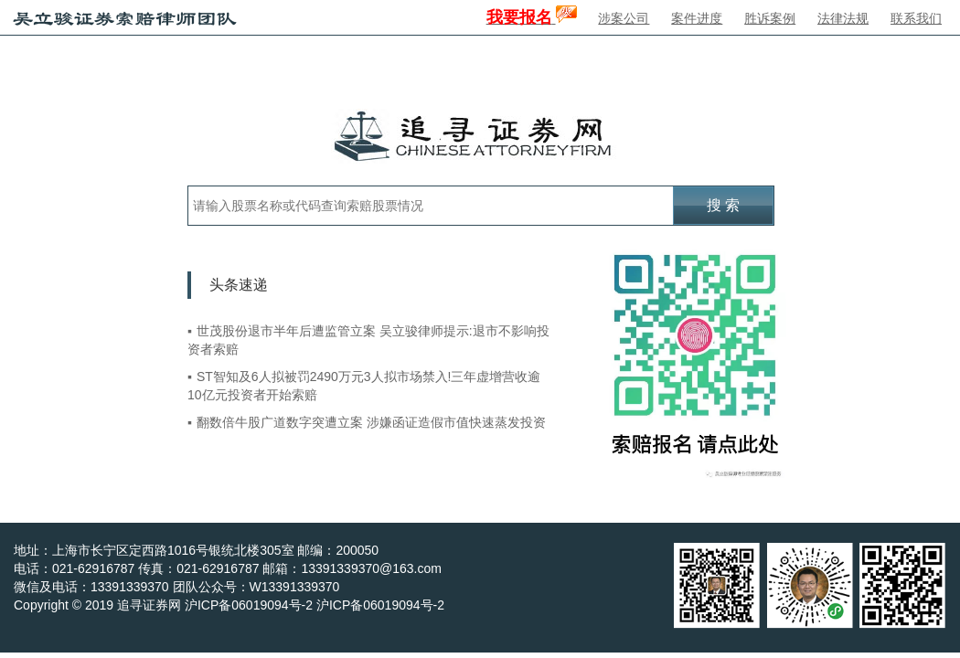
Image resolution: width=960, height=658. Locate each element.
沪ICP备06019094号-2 (380, 605)
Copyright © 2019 (65, 605)
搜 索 (723, 205)
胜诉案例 (769, 18)
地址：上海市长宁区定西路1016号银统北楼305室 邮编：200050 (196, 550)
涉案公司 (623, 18)
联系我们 (916, 18)
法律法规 (843, 18)
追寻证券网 (149, 605)
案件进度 (696, 18)
